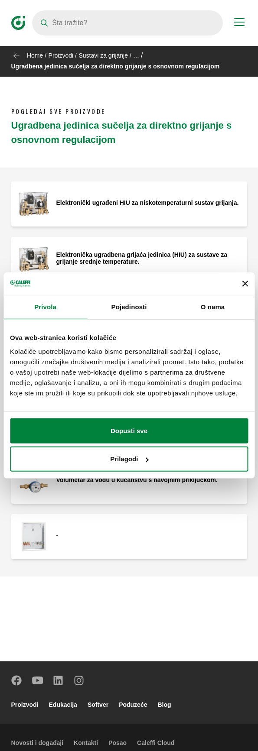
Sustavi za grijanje (103, 55)
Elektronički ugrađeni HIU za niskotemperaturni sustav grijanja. (147, 202)
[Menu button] (239, 23)
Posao (117, 742)
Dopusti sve (129, 430)
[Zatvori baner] (245, 284)
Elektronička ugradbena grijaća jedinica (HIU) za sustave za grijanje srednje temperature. (141, 258)
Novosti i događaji (37, 742)
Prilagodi (129, 459)
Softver (98, 704)
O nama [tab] (213, 307)
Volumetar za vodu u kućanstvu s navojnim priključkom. (137, 479)
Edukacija (63, 704)
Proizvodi (61, 55)
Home (35, 55)
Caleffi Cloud (155, 742)
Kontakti (86, 742)
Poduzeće (133, 704)
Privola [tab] (45, 307)
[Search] (127, 23)
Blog (164, 704)
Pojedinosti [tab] (129, 307)
